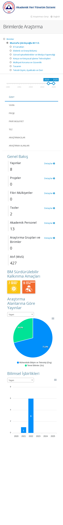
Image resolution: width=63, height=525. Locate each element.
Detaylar (49, 163)
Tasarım (17, 66)
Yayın (11, 105)
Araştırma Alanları (19, 145)
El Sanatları (18, 46)
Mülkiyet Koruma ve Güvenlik (27, 62)
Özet (12, 97)
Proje (12, 113)
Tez (10, 129)
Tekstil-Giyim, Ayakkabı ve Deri (28, 70)
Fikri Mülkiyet (16, 121)
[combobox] (20, 314)
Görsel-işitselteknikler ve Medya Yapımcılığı (34, 54)
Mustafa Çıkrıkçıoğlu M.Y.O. (25, 42)
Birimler (10, 39)
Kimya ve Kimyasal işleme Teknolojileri (32, 58)
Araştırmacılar (17, 137)
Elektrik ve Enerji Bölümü (25, 50)
